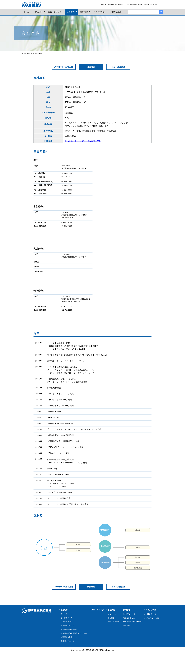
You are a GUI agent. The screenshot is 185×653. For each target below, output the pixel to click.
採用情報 (84, 12)
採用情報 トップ (129, 614)
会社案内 (71, 12)
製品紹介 (38, 12)
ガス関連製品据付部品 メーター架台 (74, 633)
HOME (24, 53)
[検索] (143, 12)
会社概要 (111, 618)
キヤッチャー (66, 614)
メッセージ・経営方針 (63, 67)
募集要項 (126, 625)
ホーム (26, 12)
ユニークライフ (54, 12)
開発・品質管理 (118, 67)
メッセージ (112, 614)
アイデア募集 (99, 12)
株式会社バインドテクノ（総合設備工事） (83, 141)
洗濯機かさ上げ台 (67, 641)
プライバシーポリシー (154, 618)
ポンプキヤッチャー (68, 618)
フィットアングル (67, 622)
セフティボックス (67, 625)
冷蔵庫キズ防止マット (69, 637)
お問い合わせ (116, 12)
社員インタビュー (130, 618)
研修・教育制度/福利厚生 (132, 622)
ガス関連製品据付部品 (69, 629)
